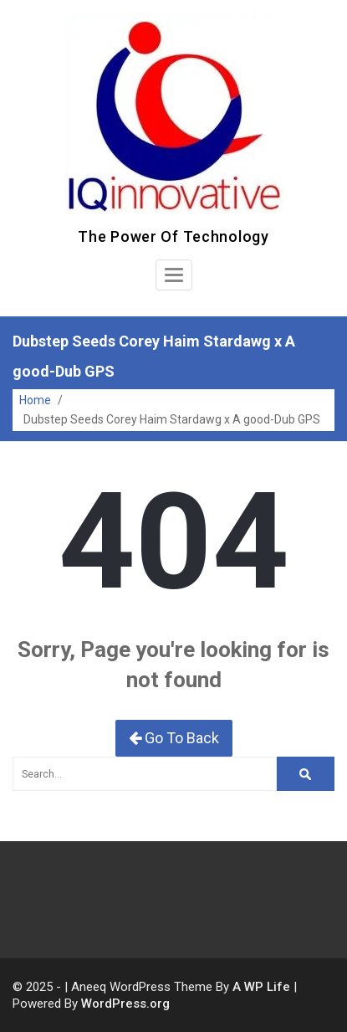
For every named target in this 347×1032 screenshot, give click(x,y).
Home (35, 400)
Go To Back (174, 738)
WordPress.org (125, 1003)
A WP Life (261, 986)
